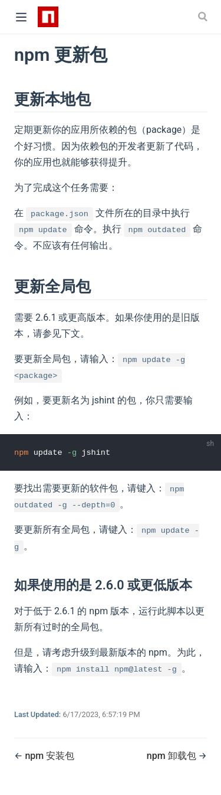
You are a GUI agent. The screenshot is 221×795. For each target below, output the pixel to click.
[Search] (204, 16)
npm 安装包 (49, 755)
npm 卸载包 (173, 755)
